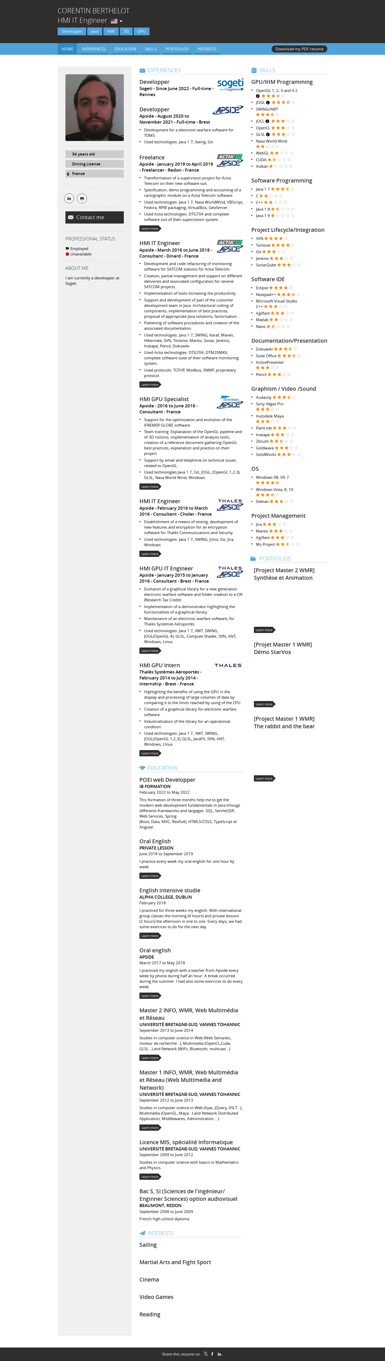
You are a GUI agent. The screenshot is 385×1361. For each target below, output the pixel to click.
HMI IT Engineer (159, 243)
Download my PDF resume (299, 48)
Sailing (148, 1244)
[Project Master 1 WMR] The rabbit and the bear (284, 722)
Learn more (149, 228)
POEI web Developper (167, 779)
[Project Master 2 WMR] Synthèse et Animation (284, 574)
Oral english (155, 950)
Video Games (156, 1297)
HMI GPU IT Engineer (166, 568)
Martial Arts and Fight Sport (175, 1262)
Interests (161, 1233)
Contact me (89, 217)
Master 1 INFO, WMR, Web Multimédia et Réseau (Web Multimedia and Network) (188, 1080)
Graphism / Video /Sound (283, 388)
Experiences (164, 70)
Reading (149, 1314)
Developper (154, 81)
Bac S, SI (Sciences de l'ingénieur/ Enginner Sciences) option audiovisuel (188, 1195)
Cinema (149, 1279)
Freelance (152, 157)
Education (162, 767)
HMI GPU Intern (159, 665)
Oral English (155, 841)
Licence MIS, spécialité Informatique (186, 1142)
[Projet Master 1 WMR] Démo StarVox (283, 648)
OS (255, 468)
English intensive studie (169, 890)
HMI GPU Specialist (164, 399)
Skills (267, 70)
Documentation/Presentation (289, 340)
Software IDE (268, 279)
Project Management (278, 515)
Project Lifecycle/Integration (288, 229)
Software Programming (281, 180)
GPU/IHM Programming (282, 81)
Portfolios (275, 558)
